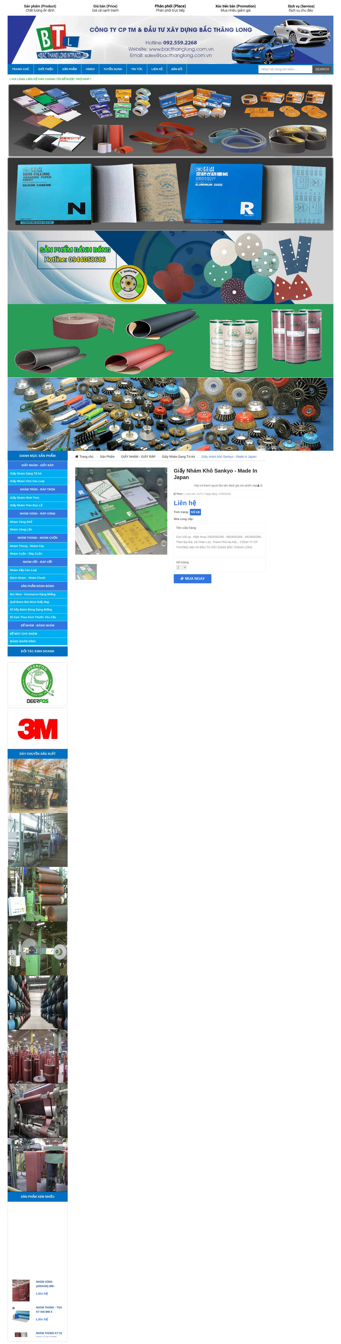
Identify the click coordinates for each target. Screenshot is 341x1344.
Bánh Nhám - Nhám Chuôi (27, 577)
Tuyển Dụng (113, 69)
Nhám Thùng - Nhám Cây (27, 546)
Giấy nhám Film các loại (27, 481)
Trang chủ (87, 456)
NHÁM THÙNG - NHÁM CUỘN (37, 537)
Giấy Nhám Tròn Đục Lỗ (26, 505)
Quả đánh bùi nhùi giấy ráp (29, 602)
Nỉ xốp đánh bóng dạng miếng (31, 609)
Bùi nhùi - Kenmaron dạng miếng (32, 594)
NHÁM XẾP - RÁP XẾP (37, 562)
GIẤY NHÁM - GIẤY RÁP (38, 465)
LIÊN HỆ (157, 69)
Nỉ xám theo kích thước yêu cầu (33, 617)
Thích (178, 494)
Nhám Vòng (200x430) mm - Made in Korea (47, 1288)
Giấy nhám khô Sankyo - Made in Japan (228, 456)
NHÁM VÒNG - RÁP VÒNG (37, 513)
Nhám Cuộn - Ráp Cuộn (26, 553)
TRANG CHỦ (20, 69)
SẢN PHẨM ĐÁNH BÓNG (37, 586)
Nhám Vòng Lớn (21, 529)
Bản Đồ (176, 69)
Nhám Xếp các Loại (23, 570)
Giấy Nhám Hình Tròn (24, 497)
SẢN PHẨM (69, 69)
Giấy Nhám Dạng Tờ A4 (26, 473)
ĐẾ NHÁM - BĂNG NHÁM (37, 625)
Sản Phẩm (107, 456)
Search (322, 69)
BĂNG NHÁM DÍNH (23, 641)
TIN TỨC (137, 69)
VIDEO (90, 69)
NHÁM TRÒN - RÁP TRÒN (37, 489)
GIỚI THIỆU (45, 69)
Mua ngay (192, 579)
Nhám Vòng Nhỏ (21, 521)
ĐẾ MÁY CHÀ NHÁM (23, 633)
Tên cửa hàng (186, 528)
